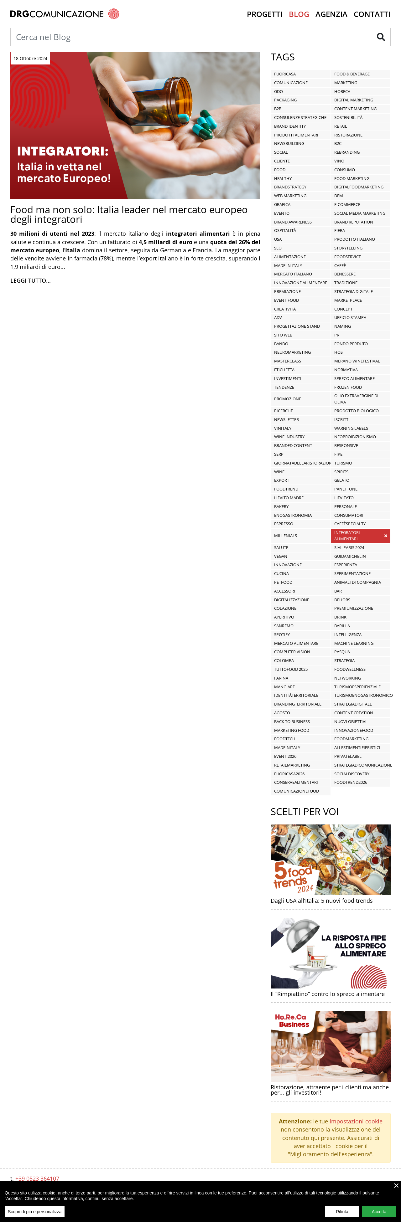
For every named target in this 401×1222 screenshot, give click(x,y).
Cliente (282, 161)
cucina (281, 573)
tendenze (284, 387)
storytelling (348, 248)
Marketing (345, 82)
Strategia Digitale (353, 291)
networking (347, 678)
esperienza (345, 564)
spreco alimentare (354, 378)
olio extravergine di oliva (356, 399)
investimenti (287, 378)
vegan (280, 556)
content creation (353, 713)
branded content (293, 445)
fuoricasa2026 (289, 774)
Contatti (372, 14)
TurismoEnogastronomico (363, 695)
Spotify (282, 634)
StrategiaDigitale (353, 704)
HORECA (342, 91)
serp (279, 454)
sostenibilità (348, 117)
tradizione (345, 282)
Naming (342, 326)
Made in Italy (288, 265)
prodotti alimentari (296, 135)
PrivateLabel (348, 756)
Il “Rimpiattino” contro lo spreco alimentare (328, 994)
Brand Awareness (293, 222)
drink (340, 617)
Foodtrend (286, 489)
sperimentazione (352, 573)
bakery (281, 506)
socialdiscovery (351, 774)
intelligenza (348, 634)
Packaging (285, 100)
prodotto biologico (356, 410)
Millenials (285, 535)
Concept (343, 309)
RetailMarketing (292, 765)
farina (281, 678)
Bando (281, 344)
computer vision (292, 652)
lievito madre (289, 498)
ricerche (283, 410)
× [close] (396, 1190)
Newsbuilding (289, 143)
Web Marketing (290, 195)
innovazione (288, 564)
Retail (340, 126)
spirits (341, 472)
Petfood (283, 582)
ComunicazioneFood (296, 791)
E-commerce (347, 204)
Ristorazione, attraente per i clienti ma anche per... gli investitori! (330, 1089)
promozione (287, 399)
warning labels (351, 428)
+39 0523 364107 (37, 1178)
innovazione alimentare (300, 282)
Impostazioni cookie (356, 1121)
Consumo (344, 169)
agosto (282, 713)
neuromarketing (292, 352)
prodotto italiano (354, 239)
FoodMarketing (351, 739)
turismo (343, 463)
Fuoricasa (285, 74)
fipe (338, 454)
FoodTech (284, 739)
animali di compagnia (357, 582)
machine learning (353, 643)
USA (278, 239)
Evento (281, 213)
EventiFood (286, 300)
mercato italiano (293, 274)
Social (281, 152)
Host (339, 352)
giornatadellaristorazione (304, 463)
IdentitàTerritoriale (296, 695)
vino (339, 161)
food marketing (351, 178)
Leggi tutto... (30, 280)
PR (336, 335)
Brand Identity (290, 126)
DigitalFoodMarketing (358, 187)
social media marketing (359, 213)
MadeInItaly (287, 747)
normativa (346, 369)
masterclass (287, 361)
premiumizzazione (353, 608)
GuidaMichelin (350, 556)
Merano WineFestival (357, 361)
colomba (284, 660)
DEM (338, 195)
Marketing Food (291, 730)
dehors (342, 600)
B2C (337, 143)
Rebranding (347, 152)
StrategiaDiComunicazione (363, 765)
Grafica (282, 204)
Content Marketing (355, 108)
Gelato (341, 480)
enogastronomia (293, 515)
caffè (340, 265)
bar (338, 591)
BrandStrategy (290, 187)
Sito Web (283, 335)
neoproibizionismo (355, 436)
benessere (345, 274)
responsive (346, 445)
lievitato (344, 498)
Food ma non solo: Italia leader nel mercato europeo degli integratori (129, 214)
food (279, 169)
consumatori (348, 515)
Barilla (342, 626)
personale (345, 506)
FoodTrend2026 (350, 782)
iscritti (342, 419)
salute (281, 547)
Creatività (285, 309)
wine (279, 472)
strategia (344, 660)
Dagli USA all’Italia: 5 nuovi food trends (322, 900)
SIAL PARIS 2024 (349, 547)
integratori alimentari (347, 536)
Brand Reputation (353, 222)
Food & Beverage (352, 74)
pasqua (342, 652)
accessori (284, 591)
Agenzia (331, 14)
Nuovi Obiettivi (350, 721)
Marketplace (348, 300)
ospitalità (285, 230)
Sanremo (284, 626)
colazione (285, 608)
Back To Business (292, 721)
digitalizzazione (291, 600)
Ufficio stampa (350, 317)
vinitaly (282, 428)
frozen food (348, 387)
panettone (345, 489)
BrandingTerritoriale (297, 704)
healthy (283, 178)
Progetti (265, 14)
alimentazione (290, 256)
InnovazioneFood (353, 730)
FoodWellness (350, 669)
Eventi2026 (285, 756)
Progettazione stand (297, 326)
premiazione (287, 291)
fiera (339, 230)
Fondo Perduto (351, 344)
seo (278, 248)
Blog (299, 14)
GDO (278, 91)
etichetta (284, 369)
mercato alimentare (296, 643)
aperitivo (284, 617)
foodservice (347, 256)
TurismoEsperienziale (357, 687)
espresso (283, 523)
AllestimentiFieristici (357, 747)
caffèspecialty (350, 523)
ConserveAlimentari (296, 782)
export (281, 480)
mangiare (284, 687)
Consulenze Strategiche (300, 117)
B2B (277, 108)
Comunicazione (291, 82)
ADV (278, 317)
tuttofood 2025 (291, 669)
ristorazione (348, 135)
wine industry (289, 436)
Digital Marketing (353, 100)
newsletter (286, 419)
